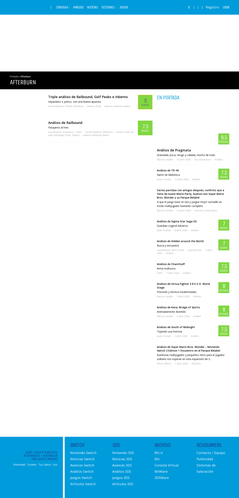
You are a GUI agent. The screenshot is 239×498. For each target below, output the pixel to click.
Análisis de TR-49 (168, 170)
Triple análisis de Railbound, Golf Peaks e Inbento (88, 97)
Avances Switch (82, 465)
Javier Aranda (164, 179)
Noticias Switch (82, 459)
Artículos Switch (83, 484)
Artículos (199, 210)
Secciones (107, 7)
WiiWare (161, 471)
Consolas (62, 7)
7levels (69, 106)
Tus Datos (44, 464)
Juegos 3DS (121, 477)
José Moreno (195, 250)
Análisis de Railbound (65, 122)
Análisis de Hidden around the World (180, 241)
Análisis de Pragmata (174, 150)
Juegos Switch (81, 477)
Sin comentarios (202, 159)
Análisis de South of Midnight (176, 327)
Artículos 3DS (122, 484)
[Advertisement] (119, 43)
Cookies (32, 464)
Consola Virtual (166, 465)
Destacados (211, 210)
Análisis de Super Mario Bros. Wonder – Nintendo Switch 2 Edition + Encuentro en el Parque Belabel (188, 348)
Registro (212, 7)
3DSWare (162, 477)
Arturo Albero (164, 363)
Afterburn (79, 106)
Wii (157, 459)
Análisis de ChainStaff (171, 264)
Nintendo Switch (122, 106)
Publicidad (205, 459)
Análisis (78, 7)
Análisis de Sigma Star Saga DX (177, 221)
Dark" (160, 273)
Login (226, 7)
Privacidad (19, 464)
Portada (14, 76)
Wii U (159, 453)
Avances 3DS (122, 465)
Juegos (123, 7)
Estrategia (59, 135)
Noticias (92, 7)
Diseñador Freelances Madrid (44, 457)
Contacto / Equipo (211, 453)
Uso (55, 464)
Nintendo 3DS (123, 453)
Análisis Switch (81, 471)
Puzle (98, 106)
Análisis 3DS (121, 471)
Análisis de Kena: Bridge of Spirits (178, 307)
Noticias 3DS (122, 459)
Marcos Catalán (165, 159)
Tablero (76, 135)
